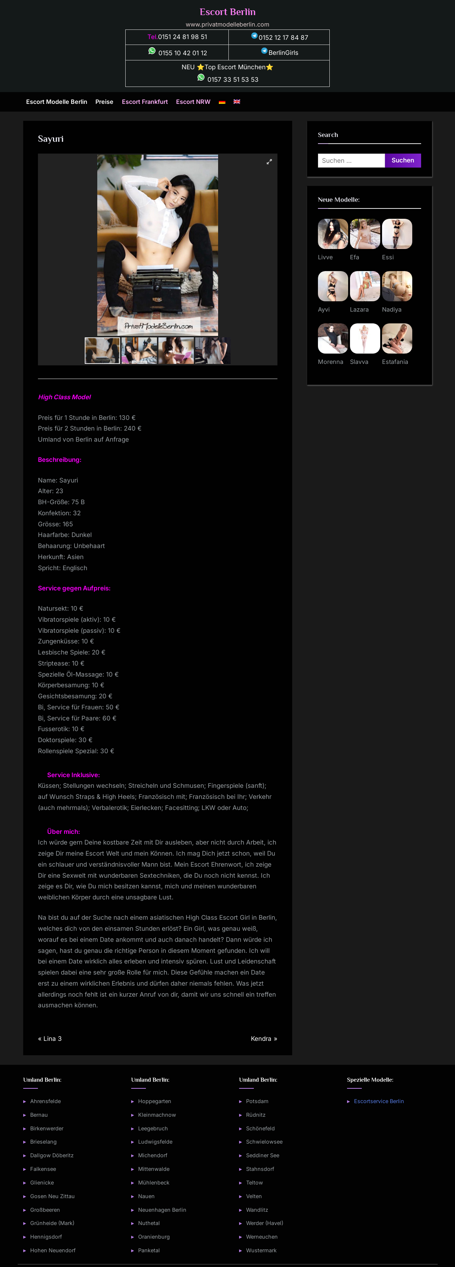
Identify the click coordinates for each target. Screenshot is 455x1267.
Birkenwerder (46, 1128)
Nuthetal (149, 1223)
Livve (325, 257)
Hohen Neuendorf (53, 1250)
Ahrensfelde (45, 1101)
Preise (104, 101)
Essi (388, 257)
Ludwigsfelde (155, 1141)
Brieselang (43, 1141)
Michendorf (152, 1155)
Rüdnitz (256, 1115)
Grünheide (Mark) (52, 1223)
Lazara (359, 309)
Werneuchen (262, 1236)
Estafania (395, 361)
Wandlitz (257, 1210)
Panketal (149, 1250)
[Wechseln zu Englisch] (237, 102)
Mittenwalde (153, 1169)
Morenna (330, 361)
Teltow (254, 1182)
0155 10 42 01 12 (177, 53)
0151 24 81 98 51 (182, 37)
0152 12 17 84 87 (279, 37)
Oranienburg (154, 1236)
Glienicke (42, 1182)
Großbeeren (45, 1210)
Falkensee (43, 1169)
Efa (354, 257)
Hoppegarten (154, 1101)
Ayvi (324, 309)
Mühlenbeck (153, 1182)
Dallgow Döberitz (52, 1155)
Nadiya (392, 309)
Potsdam (257, 1101)
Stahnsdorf (260, 1169)
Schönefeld (260, 1128)
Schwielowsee (264, 1141)
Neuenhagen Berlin (162, 1210)
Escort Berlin (228, 12)
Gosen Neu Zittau (52, 1196)
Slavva (359, 361)
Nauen (146, 1196)
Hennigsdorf (46, 1236)
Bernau (39, 1115)
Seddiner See (262, 1155)
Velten (254, 1196)
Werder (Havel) (264, 1223)
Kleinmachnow (157, 1115)
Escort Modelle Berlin (56, 101)
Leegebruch (153, 1128)
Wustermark (261, 1250)
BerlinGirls (279, 52)
